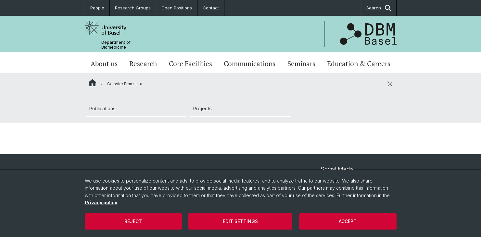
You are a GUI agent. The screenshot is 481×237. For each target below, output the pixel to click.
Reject (133, 221)
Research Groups (133, 7)
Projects (202, 108)
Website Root (92, 82)
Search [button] (378, 8)
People (97, 7)
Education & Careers (358, 63)
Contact (211, 7)
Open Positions (176, 7)
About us (104, 63)
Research (143, 63)
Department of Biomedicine (116, 45)
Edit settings (240, 221)
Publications (102, 108)
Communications (249, 63)
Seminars (301, 63)
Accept (348, 221)
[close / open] (390, 83)
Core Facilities (190, 63)
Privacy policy (101, 202)
